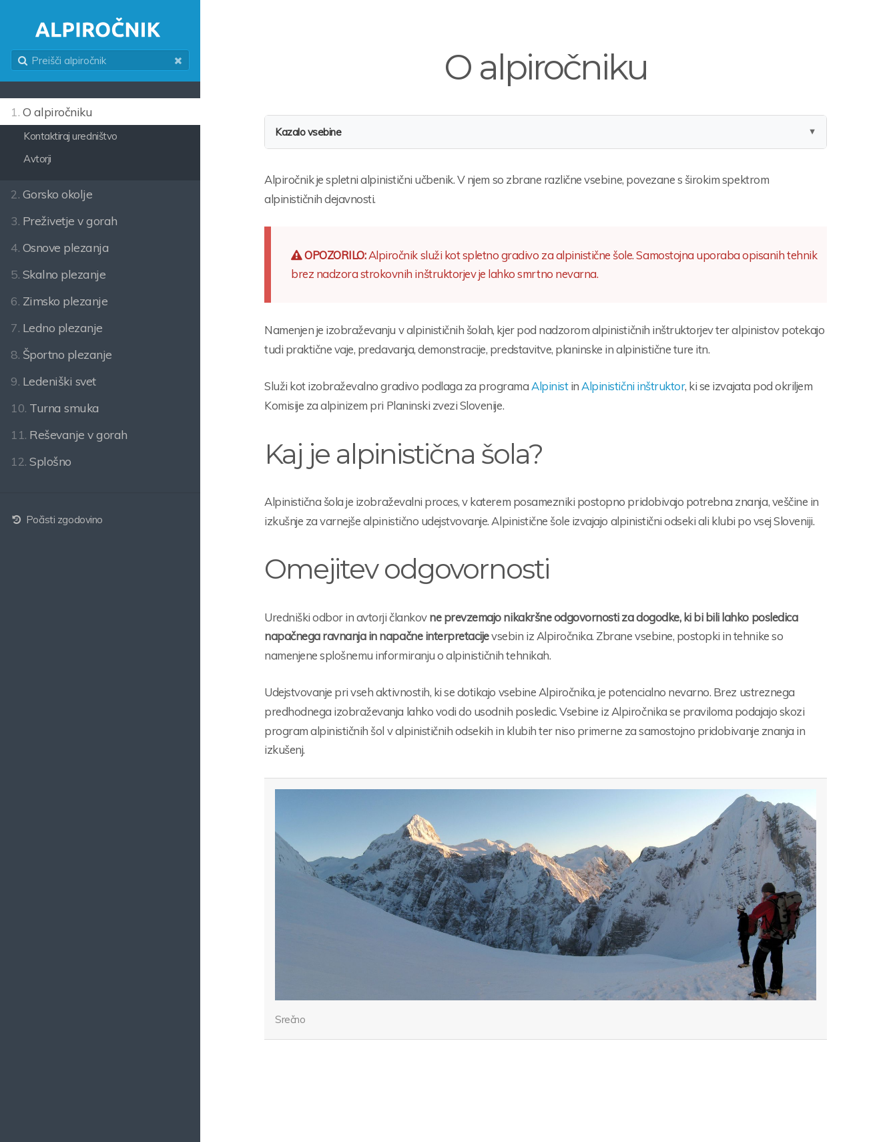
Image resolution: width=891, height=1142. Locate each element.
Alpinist (549, 386)
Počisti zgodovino (57, 519)
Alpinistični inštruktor (633, 386)
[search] (100, 60)
